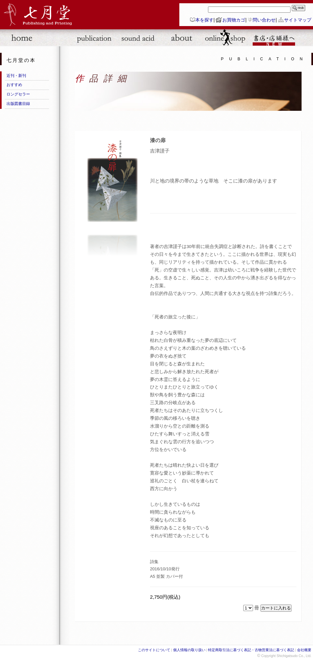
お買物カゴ (233, 19)
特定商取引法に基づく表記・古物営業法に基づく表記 (251, 650)
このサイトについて (154, 650)
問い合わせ (264, 19)
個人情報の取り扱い (189, 650)
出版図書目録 (18, 103)
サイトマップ (297, 19)
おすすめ (14, 84)
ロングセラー (18, 94)
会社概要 (304, 650)
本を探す (204, 19)
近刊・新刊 (16, 75)
